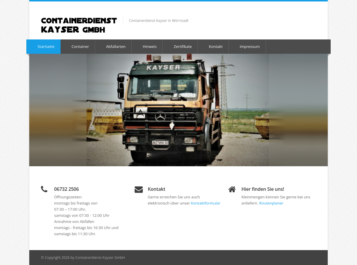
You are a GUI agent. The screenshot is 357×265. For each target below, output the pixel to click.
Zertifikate (180, 46)
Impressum (247, 46)
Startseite (43, 46)
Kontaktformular (205, 203)
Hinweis (147, 46)
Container (77, 46)
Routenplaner (271, 203)
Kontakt (212, 46)
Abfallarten (113, 46)
